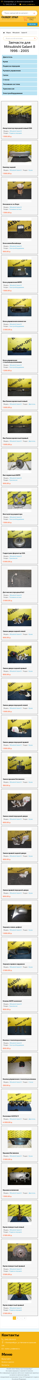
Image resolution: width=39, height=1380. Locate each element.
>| (24, 1318)
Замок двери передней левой (15, 705)
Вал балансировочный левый (15, 401)
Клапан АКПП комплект (12, 1001)
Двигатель (32, 404)
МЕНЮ (32, 24)
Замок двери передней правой (15, 742)
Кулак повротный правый (13, 1305)
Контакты (5, 1365)
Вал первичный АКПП (11, 475)
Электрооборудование (16, 248)
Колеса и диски (8, 1362)
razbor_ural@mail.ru (11, 1349)
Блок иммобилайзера (12, 243)
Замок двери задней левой (14, 631)
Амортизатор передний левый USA (17, 128)
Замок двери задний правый (15, 668)
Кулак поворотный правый (14, 1266)
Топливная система (15, 209)
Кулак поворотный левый (13, 1227)
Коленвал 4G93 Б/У (11, 1116)
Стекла (31, 1082)
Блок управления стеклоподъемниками (12, 361)
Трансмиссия (13, 480)
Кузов (31, 170)
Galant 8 (24, 32)
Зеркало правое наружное (14, 964)
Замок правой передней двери (15, 890)
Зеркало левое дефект (12, 927)
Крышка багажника (11, 1153)
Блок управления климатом (14, 321)
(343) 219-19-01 (11, 4)
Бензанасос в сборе (11, 204)
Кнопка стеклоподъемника (14, 1040)
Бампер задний (9, 167)
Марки (8, 32)
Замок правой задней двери (14, 853)
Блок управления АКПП (12, 282)
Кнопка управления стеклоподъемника (19, 1079)
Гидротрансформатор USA (14, 553)
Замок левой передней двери (15, 816)
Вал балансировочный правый (15, 438)
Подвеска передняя (15, 133)
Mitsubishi (16, 32)
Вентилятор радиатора (12, 514)
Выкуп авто (6, 1359)
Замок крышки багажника (13, 779)
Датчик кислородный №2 (13, 592)
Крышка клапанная (11, 1190)
